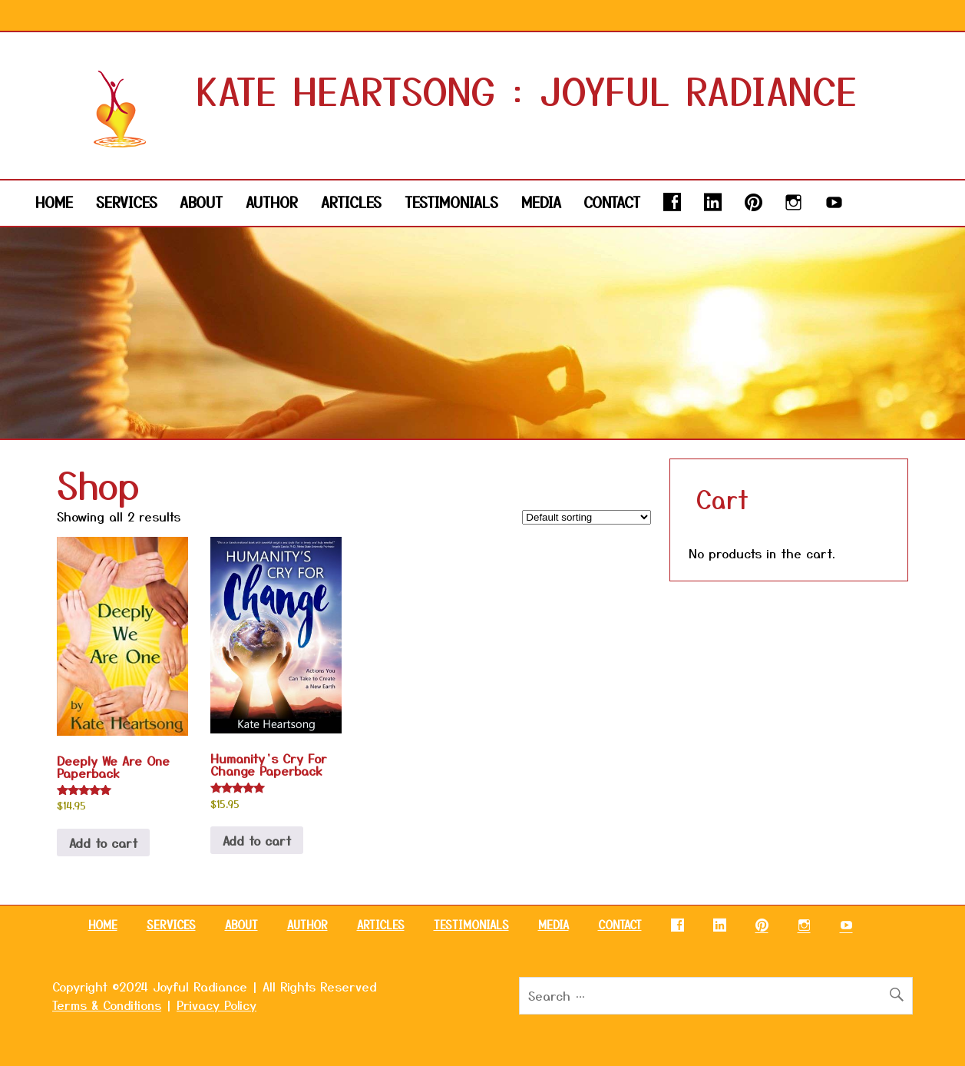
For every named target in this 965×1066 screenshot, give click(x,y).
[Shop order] (586, 517)
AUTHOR (272, 202)
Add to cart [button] (103, 842)
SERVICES (126, 202)
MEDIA (541, 202)
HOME (54, 202)
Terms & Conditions (106, 1004)
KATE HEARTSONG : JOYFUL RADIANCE (527, 90)
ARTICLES (351, 202)
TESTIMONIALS (451, 202)
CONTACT (611, 202)
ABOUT (201, 202)
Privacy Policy (216, 1004)
